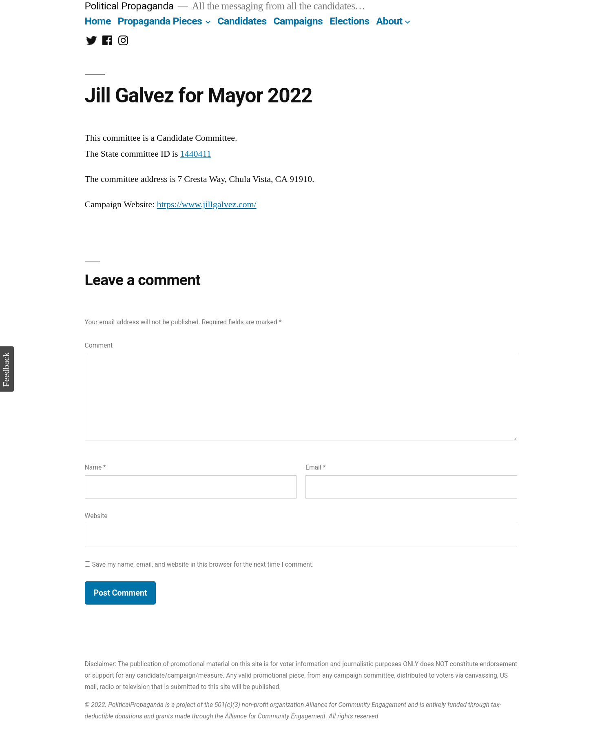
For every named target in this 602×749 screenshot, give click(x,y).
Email (315, 467)
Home (98, 21)
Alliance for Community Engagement (355, 705)
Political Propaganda (129, 6)
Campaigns (298, 21)
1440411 (195, 154)
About (389, 21)
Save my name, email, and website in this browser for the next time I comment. (203, 564)
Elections (350, 21)
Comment (99, 345)
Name (95, 467)
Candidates (241, 21)
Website (96, 516)
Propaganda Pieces (160, 21)
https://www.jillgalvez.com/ (206, 204)
